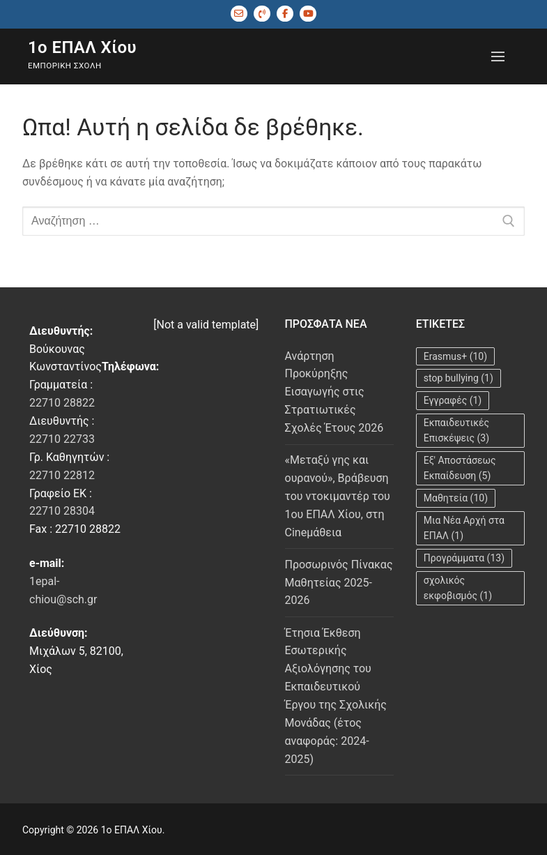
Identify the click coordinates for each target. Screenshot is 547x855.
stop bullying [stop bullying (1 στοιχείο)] (458, 378)
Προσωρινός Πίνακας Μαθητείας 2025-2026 (339, 582)
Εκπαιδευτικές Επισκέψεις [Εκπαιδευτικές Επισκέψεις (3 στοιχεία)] (456, 430)
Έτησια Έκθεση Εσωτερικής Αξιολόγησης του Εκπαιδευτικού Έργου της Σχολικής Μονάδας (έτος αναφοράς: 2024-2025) (336, 696)
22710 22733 (62, 439)
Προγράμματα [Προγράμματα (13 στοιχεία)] (464, 557)
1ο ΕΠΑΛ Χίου (82, 47)
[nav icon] (498, 56)
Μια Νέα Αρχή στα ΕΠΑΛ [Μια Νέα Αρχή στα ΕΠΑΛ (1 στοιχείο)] (464, 528)
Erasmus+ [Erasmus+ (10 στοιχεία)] (455, 356)
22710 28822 (62, 402)
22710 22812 (62, 475)
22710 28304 (62, 510)
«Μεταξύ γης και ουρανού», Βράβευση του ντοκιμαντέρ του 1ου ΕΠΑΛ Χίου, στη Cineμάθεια (337, 496)
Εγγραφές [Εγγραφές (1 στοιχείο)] (453, 400)
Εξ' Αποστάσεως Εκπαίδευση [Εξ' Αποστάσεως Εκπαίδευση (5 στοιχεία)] (460, 468)
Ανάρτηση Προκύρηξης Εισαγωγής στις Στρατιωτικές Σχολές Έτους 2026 (334, 392)
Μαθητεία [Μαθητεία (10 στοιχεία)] (456, 498)
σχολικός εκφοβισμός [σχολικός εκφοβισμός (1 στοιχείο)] (458, 588)
